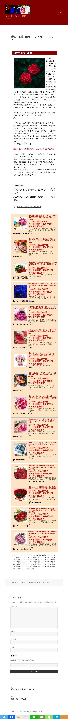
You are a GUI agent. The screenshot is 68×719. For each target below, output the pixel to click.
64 (14, 564)
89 (43, 566)
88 (40, 566)
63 (54, 562)
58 (40, 562)
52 (23, 562)
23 (26, 557)
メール (13, 639)
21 (20, 557)
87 (37, 566)
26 (34, 557)
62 (51, 562)
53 (26, 562)
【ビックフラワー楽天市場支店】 (23, 347)
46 (48, 560)
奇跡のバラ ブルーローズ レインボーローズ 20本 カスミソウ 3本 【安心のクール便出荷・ (42, 444)
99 (28, 569)
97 (23, 569)
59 (43, 562)
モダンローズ (42, 582)
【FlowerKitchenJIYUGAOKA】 (22, 233)
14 (43, 555)
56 (34, 562)
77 (51, 564)
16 (49, 555)
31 (48, 557)
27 (37, 557)
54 (28, 562)
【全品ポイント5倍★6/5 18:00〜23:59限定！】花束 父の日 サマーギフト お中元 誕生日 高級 (41, 467)
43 (40, 560)
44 (43, 560)
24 (28, 557)
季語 (34, 582)
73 (40, 564)
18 (54, 555)
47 (51, 560)
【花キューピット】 (34, 367)
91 (48, 566)
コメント (13, 606)
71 (34, 564)
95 (17, 569)
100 (31, 569)
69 (28, 564)
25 (31, 557)
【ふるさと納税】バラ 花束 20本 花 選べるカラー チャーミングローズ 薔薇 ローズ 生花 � (41, 240)
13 (40, 555)
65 (17, 564)
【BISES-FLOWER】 (19, 460)
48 (54, 560)
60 (45, 562)
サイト (12, 647)
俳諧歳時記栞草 (25, 159)
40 (31, 560)
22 (23, 557)
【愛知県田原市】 (18, 256)
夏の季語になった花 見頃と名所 (29, 207)
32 (51, 557)
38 (26, 560)
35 (17, 560)
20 (17, 557)
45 (45, 560)
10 (32, 555)
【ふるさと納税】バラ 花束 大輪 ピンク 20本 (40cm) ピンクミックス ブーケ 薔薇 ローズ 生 (42, 421)
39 (28, 560)
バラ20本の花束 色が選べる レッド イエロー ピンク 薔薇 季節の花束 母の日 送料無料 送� (42, 308)
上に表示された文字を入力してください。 (22, 660)
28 (40, 557)
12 (37, 555)
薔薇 (29, 53)
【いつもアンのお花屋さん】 (21, 278)
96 (20, 569)
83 (26, 566)
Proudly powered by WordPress (33, 711)
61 (48, 562)
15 (46, 555)
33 (54, 557)
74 (43, 564)
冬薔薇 (51, 113)
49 (14, 562)
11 (35, 555)
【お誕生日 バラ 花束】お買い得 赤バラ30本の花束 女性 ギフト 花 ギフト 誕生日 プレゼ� (42, 264)
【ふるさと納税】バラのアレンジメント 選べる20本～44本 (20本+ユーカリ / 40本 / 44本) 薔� (42, 374)
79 (14, 566)
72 (37, 564)
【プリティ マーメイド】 (36, 481)
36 (20, 560)
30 (45, 557)
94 (14, 569)
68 (26, 564)
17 (52, 555)
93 (54, 566)
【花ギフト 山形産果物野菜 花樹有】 (24, 301)
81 (20, 566)
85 (31, 566)
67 (23, 564)
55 (31, 562)
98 (26, 569)
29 (43, 557)
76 (48, 564)
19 (14, 557)
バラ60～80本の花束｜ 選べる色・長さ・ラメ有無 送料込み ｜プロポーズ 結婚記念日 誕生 (42, 331)
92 (51, 566)
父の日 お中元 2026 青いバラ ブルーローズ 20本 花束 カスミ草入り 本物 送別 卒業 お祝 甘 (42, 285)
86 (34, 566)
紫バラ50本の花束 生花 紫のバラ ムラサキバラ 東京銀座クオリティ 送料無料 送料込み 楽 (42, 533)
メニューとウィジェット (60, 14)
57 (37, 562)
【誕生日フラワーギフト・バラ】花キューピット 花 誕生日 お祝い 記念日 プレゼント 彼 (42, 354)
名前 (12, 631)
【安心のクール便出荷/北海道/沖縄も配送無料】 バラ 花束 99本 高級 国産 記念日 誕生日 (42, 488)
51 (20, 562)
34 (14, 560)
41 (34, 560)
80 (17, 566)
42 (37, 560)
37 (23, 560)
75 (45, 564)
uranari (25, 582)
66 (20, 564)
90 (45, 566)
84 (28, 566)
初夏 (31, 582)
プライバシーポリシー (16, 711)
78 (54, 564)
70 (31, 564)
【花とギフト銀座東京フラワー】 (23, 324)
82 (23, 566)
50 (17, 562)
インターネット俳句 (15, 15)
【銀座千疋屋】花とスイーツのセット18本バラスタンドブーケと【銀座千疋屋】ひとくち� (41, 217)
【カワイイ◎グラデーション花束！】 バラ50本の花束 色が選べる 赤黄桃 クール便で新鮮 (42, 397)
